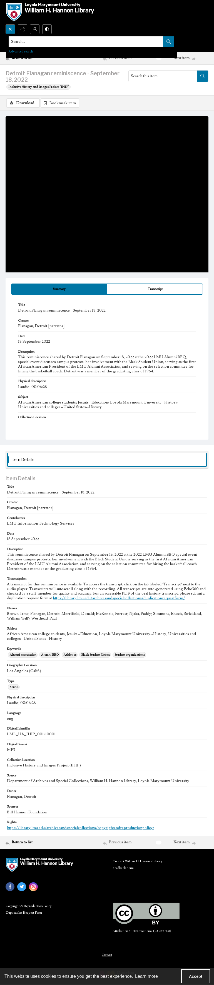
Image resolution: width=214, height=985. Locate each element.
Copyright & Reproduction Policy (29, 906)
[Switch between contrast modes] (47, 29)
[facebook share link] (10, 886)
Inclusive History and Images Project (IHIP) (38, 87)
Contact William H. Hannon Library (138, 861)
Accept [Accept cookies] (195, 976)
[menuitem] (107, 954)
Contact (107, 955)
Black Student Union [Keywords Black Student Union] (95, 655)
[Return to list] (32, 58)
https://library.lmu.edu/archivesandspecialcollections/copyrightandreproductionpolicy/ (80, 827)
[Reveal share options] (22, 29)
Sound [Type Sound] (14, 687)
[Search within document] (202, 76)
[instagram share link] (33, 886)
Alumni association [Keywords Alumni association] (23, 655)
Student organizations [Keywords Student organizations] (130, 655)
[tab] (59, 289)
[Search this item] (163, 76)
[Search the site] (86, 41)
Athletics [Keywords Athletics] (70, 655)
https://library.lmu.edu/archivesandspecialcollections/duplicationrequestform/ (119, 598)
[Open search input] (10, 29)
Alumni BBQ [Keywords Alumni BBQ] (50, 655)
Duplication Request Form (24, 913)
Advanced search (21, 51)
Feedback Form (123, 868)
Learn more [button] (146, 976)
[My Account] (34, 29)
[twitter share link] (21, 886)
